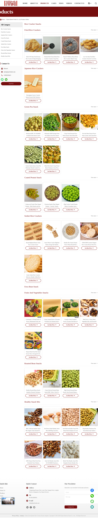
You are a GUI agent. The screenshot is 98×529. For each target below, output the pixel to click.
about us (34, 3)
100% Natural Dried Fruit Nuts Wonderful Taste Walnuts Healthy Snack (33, 463)
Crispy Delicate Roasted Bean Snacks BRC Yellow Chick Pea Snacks (52, 392)
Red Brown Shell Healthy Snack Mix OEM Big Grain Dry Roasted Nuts (52, 430)
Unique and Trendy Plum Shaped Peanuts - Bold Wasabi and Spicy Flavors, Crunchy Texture (33, 206)
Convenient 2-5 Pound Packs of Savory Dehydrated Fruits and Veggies (33, 321)
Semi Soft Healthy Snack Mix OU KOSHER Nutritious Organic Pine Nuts (52, 463)
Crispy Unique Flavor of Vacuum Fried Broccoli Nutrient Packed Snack (52, 321)
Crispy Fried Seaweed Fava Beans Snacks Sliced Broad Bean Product (70, 135)
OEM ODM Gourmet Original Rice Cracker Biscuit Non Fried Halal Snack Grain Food (89, 244)
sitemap (22, 515)
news (61, 3)
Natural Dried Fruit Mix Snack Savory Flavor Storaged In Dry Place (33, 353)
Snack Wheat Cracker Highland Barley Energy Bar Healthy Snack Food (51, 244)
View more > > (94, 30)
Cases (1, 496)
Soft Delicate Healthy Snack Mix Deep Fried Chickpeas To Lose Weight (70, 430)
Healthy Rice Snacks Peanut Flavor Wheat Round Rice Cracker (70, 244)
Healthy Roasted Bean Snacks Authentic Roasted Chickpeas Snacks (33, 392)
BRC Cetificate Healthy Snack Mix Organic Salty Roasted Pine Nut (33, 430)
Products (2, 493)
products (44, 3)
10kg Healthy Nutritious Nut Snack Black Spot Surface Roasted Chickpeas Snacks (89, 430)
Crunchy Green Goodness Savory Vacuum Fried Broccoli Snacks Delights (70, 321)
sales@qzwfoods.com (9, 72)
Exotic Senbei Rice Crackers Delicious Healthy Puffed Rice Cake (33, 277)
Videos (69, 3)
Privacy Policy (15, 515)
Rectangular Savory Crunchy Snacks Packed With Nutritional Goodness (33, 97)
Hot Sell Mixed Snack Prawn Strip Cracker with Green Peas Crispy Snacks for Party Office (89, 135)
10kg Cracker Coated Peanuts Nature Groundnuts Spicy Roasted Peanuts (70, 206)
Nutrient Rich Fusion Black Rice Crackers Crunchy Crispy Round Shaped (52, 58)
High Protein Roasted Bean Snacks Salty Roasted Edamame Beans (70, 392)
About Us (2, 490)
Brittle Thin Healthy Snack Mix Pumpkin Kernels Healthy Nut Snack (70, 463)
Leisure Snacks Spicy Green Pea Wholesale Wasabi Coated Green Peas (33, 168)
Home (25, 3)
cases (53, 3)
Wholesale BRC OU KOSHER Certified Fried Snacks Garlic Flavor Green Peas (33, 135)
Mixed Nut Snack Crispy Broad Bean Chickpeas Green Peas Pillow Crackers (51, 168)
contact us (79, 3)
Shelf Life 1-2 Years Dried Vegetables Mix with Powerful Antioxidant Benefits (89, 321)
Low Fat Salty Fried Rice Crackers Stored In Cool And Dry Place (89, 58)
